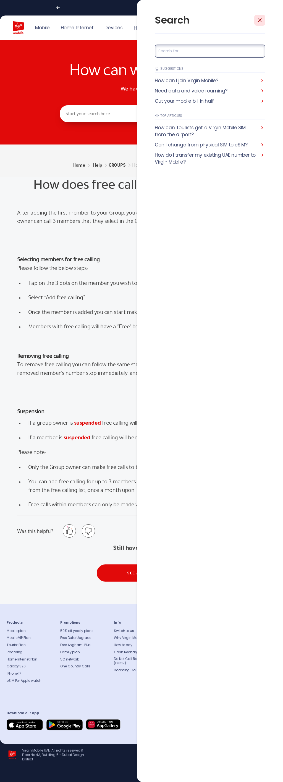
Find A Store (230, 645)
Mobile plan (16, 631)
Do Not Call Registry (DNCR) (130, 661)
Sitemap (228, 659)
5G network (69, 659)
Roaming (14, 652)
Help (138, 28)
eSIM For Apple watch (24, 680)
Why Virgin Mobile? (129, 638)
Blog (171, 652)
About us (174, 631)
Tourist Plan (16, 645)
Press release (178, 645)
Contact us (230, 638)
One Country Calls (75, 666)
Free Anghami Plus (75, 645)
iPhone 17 (14, 673)
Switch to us (124, 631)
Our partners (177, 666)
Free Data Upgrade (75, 638)
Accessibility (177, 659)
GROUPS (117, 165)
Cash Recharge (127, 652)
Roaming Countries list (133, 670)
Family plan (70, 652)
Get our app (177, 673)
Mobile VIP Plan (19, 638)
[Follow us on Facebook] (218, 725)
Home (78, 165)
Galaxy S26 (16, 666)
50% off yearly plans (76, 631)
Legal (172, 680)
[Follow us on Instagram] (232, 725)
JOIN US (235, 27)
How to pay (123, 645)
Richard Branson (265, 774)
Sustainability (178, 638)
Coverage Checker (236, 652)
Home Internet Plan (22, 659)
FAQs (225, 631)
